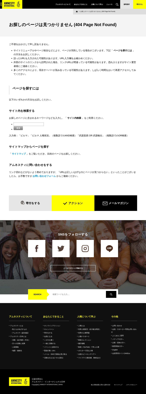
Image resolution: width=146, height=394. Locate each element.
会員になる (48, 336)
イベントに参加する (51, 347)
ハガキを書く (49, 340)
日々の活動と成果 (18, 343)
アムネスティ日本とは (18, 336)
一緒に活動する (50, 343)
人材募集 (15, 347)
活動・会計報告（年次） (21, 340)
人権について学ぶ (97, 4)
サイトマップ (118, 385)
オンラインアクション (52, 326)
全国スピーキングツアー (87, 354)
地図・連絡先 (17, 351)
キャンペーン (49, 329)
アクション (75, 203)
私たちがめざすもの (19, 329)
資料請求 (127, 4)
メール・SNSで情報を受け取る (55, 354)
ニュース (109, 4)
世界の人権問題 (84, 333)
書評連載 (81, 343)
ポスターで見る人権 (85, 351)
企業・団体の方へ (118, 343)
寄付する (140, 4)
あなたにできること (80, 4)
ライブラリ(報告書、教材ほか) (89, 358)
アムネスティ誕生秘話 (20, 333)
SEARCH (37, 294)
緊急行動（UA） (50, 351)
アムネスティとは (16, 326)
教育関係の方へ (118, 346)
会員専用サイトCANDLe (121, 353)
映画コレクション (84, 340)
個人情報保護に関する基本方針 (100, 385)
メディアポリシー (131, 385)
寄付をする (33, 203)
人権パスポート (84, 336)
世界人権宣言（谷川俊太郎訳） (89, 329)
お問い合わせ (117, 326)
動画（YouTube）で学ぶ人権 (88, 347)
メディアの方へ (118, 339)
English (115, 350)
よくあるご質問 (118, 336)
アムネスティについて (63, 4)
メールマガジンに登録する (73, 268)
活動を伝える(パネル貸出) (53, 358)
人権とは (81, 326)
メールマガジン (119, 203)
